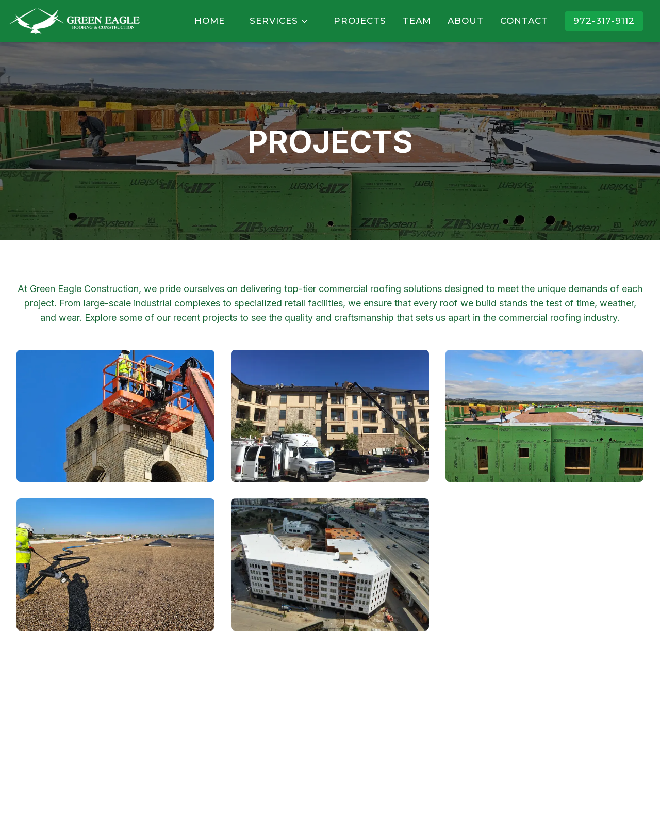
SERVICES (279, 20)
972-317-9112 (604, 20)
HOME (209, 20)
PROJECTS (360, 20)
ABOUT (466, 20)
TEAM (417, 20)
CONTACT (524, 20)
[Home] (74, 21)
